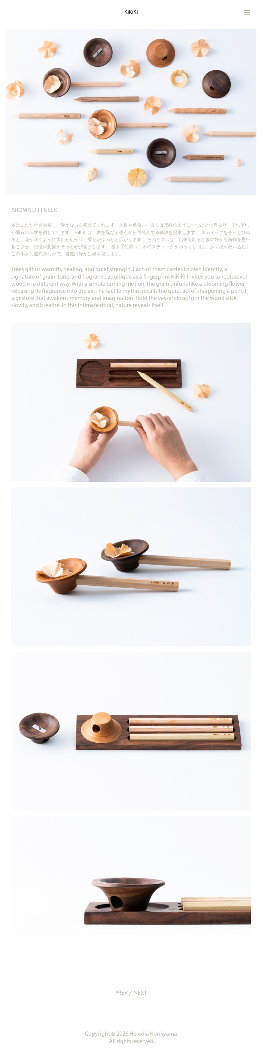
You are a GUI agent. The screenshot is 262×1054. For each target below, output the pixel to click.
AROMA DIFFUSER (34, 209)
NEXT (140, 992)
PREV (121, 992)
